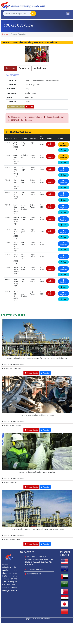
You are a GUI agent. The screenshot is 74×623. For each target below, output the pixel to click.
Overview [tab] (10, 68)
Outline (29, 106)
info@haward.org (34, 574)
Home (5, 34)
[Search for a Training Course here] (16, 13)
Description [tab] (24, 68)
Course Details (31, 373)
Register (45, 373)
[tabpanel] (37, 92)
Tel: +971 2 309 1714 (35, 569)
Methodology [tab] (40, 68)
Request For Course (15, 106)
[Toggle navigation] (68, 13)
